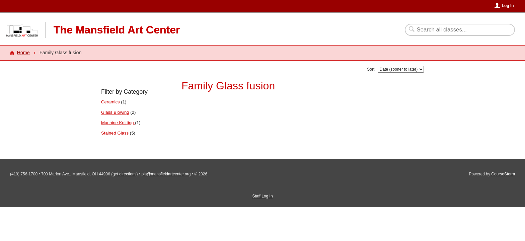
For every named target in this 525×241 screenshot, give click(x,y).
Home (23, 52)
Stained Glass (115, 133)
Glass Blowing (115, 112)
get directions (124, 174)
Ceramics (110, 101)
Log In (508, 5)
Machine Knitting (118, 122)
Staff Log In (262, 196)
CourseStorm (503, 174)
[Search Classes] (455, 29)
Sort (370, 69)
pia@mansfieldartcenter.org (166, 174)
